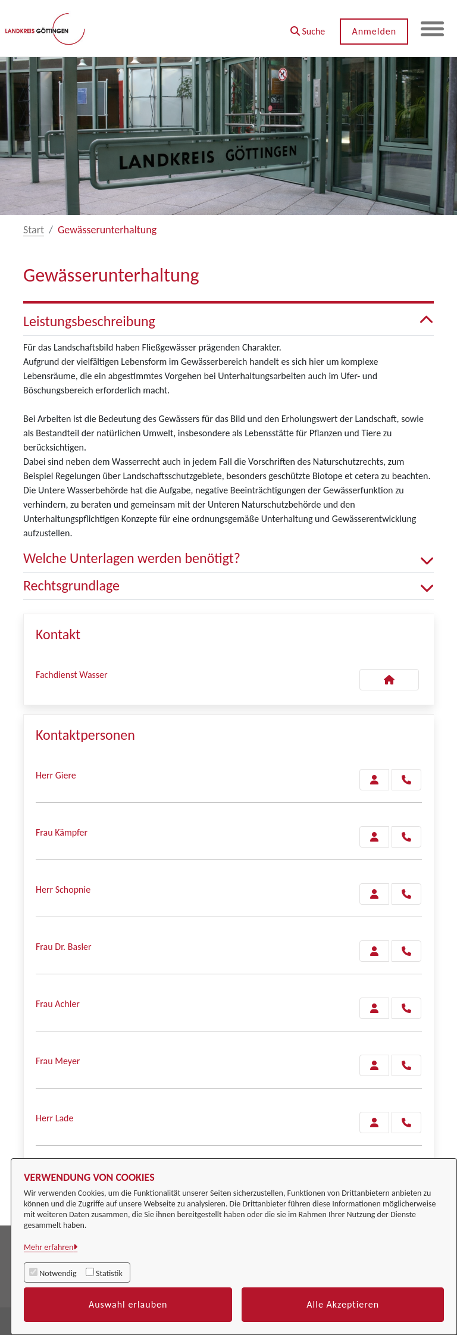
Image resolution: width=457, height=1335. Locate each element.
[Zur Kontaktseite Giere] (374, 779)
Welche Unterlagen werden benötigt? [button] (228, 558)
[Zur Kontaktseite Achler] (374, 1008)
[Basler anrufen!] (406, 951)
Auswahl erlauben (128, 1304)
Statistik (109, 1273)
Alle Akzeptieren (342, 1304)
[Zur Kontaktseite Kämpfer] (374, 837)
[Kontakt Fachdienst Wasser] (389, 679)
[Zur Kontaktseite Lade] (374, 1122)
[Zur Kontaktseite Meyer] (374, 1065)
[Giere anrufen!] (406, 779)
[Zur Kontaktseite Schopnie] (374, 894)
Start (33, 229)
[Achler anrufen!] (406, 1008)
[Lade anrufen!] (406, 1122)
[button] (306, 27)
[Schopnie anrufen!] (406, 894)
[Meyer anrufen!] (406, 1065)
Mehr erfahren (48, 1247)
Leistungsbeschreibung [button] (228, 321)
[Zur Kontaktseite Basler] (374, 951)
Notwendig (57, 1273)
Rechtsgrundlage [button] (228, 586)
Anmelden (373, 31)
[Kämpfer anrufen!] (406, 837)
